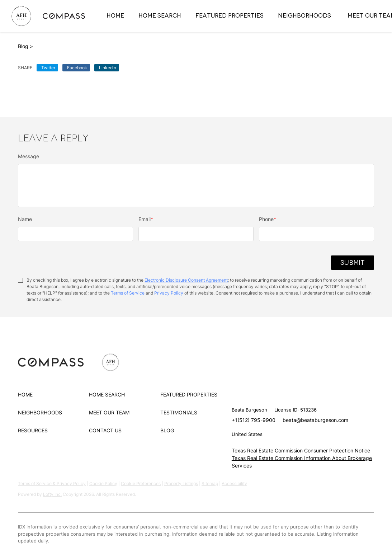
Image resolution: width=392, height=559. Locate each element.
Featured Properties (229, 15)
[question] (196, 185)
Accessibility (234, 483)
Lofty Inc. (52, 494)
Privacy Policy (168, 293)
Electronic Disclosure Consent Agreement (186, 280)
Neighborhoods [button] (304, 15)
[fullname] (75, 234)
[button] (53, 394)
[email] (196, 234)
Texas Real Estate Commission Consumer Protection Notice (301, 450)
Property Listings (181, 483)
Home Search (159, 15)
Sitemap (210, 483)
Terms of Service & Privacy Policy (52, 483)
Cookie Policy (103, 483)
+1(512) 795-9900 (253, 420)
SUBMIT (352, 263)
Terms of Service (128, 293)
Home (115, 15)
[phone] (316, 234)
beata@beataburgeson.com (315, 420)
